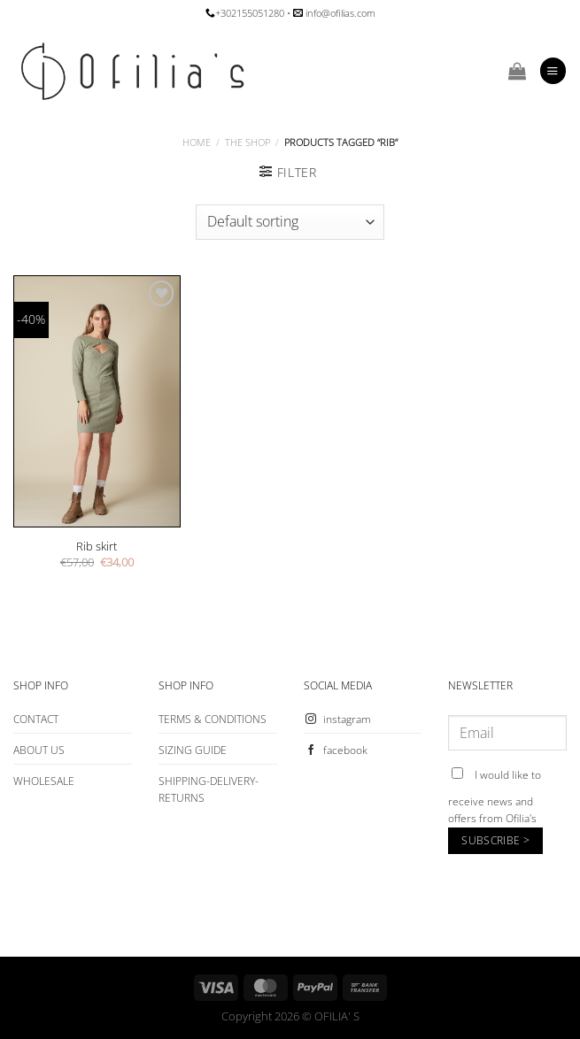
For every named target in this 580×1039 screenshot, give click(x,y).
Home (196, 142)
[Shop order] (289, 222)
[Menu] (553, 71)
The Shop (247, 142)
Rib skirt (96, 546)
